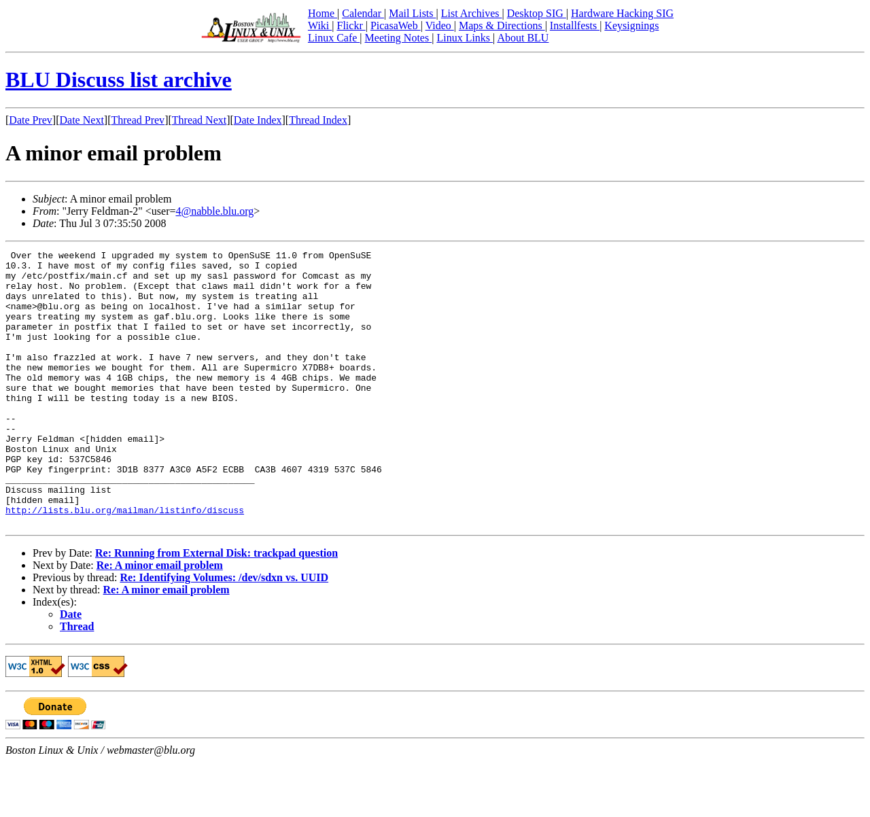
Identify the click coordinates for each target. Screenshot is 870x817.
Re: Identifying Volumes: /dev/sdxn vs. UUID (224, 632)
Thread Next (199, 120)
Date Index (258, 120)
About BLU (523, 38)
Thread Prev (137, 120)
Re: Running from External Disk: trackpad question (216, 608)
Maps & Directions (502, 25)
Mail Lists (412, 13)
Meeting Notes (398, 38)
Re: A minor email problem (160, 620)
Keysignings (631, 25)
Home (322, 13)
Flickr (350, 25)
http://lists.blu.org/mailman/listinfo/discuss (124, 563)
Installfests (574, 25)
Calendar (363, 13)
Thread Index (318, 120)
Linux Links (464, 38)
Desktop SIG (536, 13)
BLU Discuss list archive (118, 79)
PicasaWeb (395, 25)
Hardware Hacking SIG (622, 13)
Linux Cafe (334, 38)
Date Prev (30, 120)
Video (439, 25)
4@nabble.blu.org (214, 211)
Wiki (320, 25)
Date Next (82, 120)
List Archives (471, 13)
